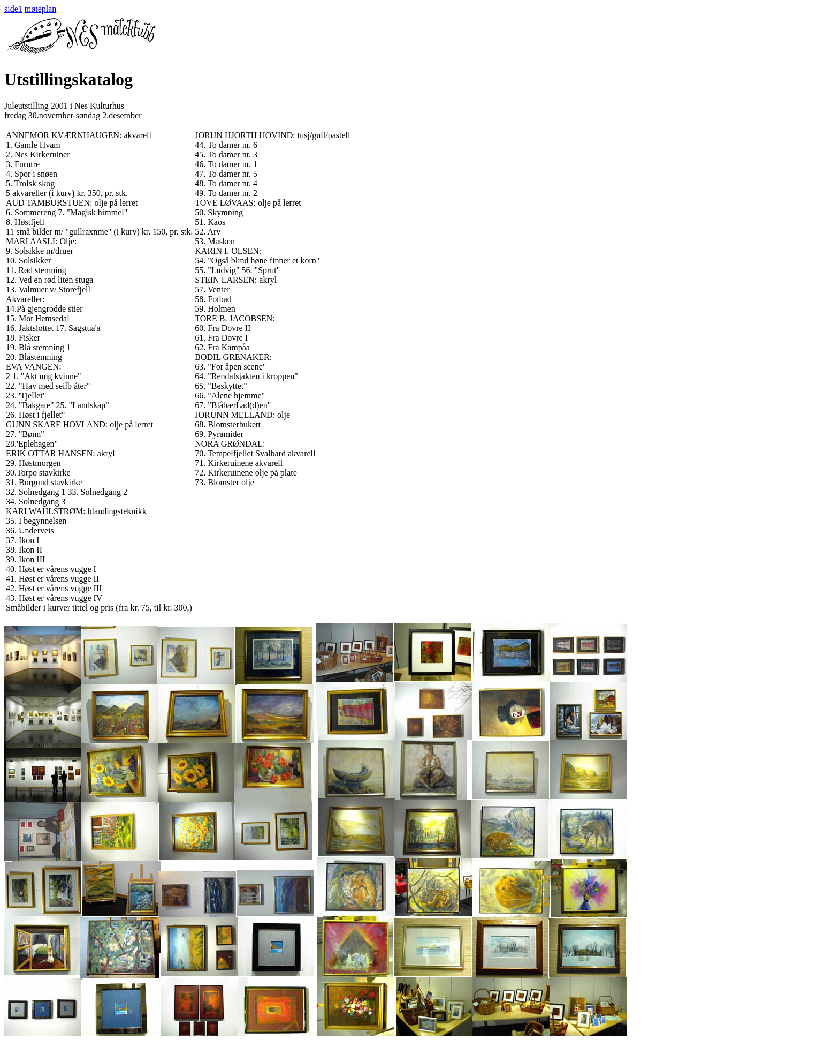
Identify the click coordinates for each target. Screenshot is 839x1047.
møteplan (41, 8)
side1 (13, 8)
